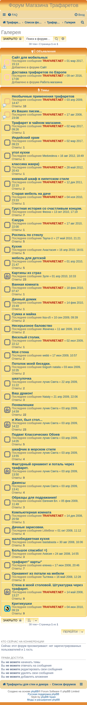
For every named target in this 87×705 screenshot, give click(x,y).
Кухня (17, 246)
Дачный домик (24, 299)
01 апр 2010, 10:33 (64, 276)
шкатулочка (21, 378)
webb (45, 355)
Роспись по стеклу (27, 235)
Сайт (43, 67)
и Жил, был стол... (27, 420)
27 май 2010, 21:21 (68, 238)
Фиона (46, 212)
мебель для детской (29, 258)
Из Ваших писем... (27, 111)
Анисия (47, 553)
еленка (47, 565)
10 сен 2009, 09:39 (66, 317)
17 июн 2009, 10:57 (64, 355)
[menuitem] (12, 15)
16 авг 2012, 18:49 (72, 155)
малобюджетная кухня (30, 539)
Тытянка (47, 577)
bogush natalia (51, 367)
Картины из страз (26, 273)
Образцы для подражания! (34, 497)
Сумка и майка (24, 314)
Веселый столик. (26, 337)
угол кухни (21, 152)
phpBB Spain (48, 697)
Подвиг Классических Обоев (36, 434)
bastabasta (49, 542)
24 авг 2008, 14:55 (67, 553)
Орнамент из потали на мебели (38, 573)
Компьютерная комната (31, 512)
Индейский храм (25, 137)
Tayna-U (47, 238)
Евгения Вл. (50, 501)
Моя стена (20, 352)
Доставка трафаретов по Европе (39, 72)
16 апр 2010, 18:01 (71, 250)
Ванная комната (25, 284)
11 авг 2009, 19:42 (69, 329)
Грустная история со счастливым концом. (47, 208)
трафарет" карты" (27, 562)
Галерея (11, 32)
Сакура (18, 220)
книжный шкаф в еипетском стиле (40, 179)
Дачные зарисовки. (28, 527)
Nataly (46, 396)
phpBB (35, 691)
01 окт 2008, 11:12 (69, 530)
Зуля (45, 276)
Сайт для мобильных (30, 57)
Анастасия (49, 250)
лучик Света (50, 382)
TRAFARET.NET (53, 61)
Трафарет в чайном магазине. (36, 123)
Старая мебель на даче (31, 193)
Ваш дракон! (22, 393)
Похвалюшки (23, 405)
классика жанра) (25, 164)
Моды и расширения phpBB (43, 699)
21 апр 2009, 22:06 (66, 396)
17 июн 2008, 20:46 (67, 565)
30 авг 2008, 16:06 (71, 542)
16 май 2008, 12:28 (68, 577)
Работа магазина (51, 82)
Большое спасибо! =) (29, 550)
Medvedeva (49, 155)
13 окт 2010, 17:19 (66, 212)
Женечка (48, 329)
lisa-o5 (46, 317)
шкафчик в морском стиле (34, 449)
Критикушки (22, 603)
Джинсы (19, 483)
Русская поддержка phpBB (43, 694)
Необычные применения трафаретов (43, 96)
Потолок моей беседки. (31, 363)
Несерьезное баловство (32, 325)
